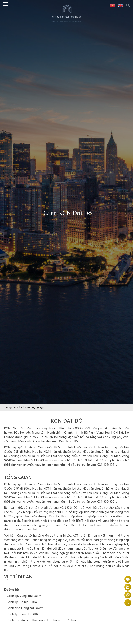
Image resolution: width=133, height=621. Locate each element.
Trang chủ (10, 407)
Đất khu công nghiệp (31, 407)
